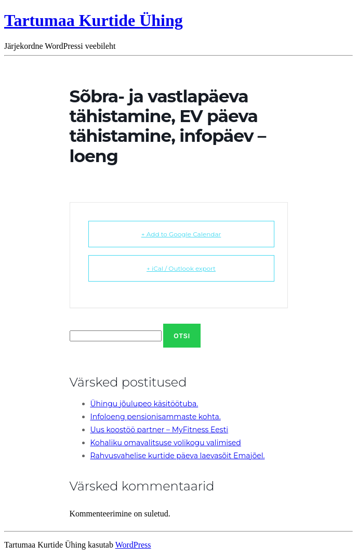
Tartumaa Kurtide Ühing (93, 20)
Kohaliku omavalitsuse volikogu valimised (165, 442)
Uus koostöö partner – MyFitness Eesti (159, 429)
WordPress (133, 544)
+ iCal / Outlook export (181, 268)
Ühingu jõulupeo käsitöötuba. (144, 403)
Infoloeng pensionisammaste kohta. (155, 416)
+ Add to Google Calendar (181, 234)
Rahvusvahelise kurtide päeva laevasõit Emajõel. (177, 455)
